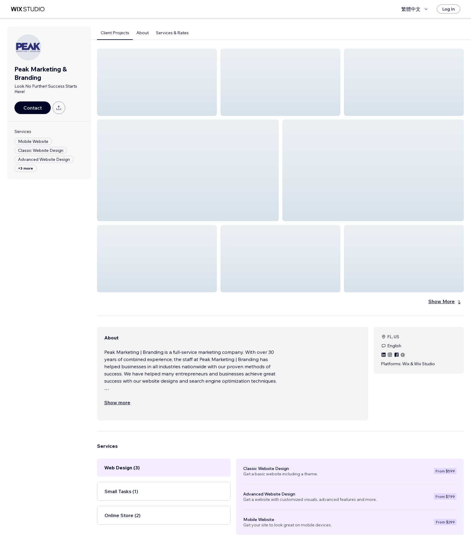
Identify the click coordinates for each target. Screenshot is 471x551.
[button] (157, 82)
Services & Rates (172, 32)
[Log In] (448, 9)
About (142, 32)
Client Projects (115, 32)
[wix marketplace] (27, 9)
